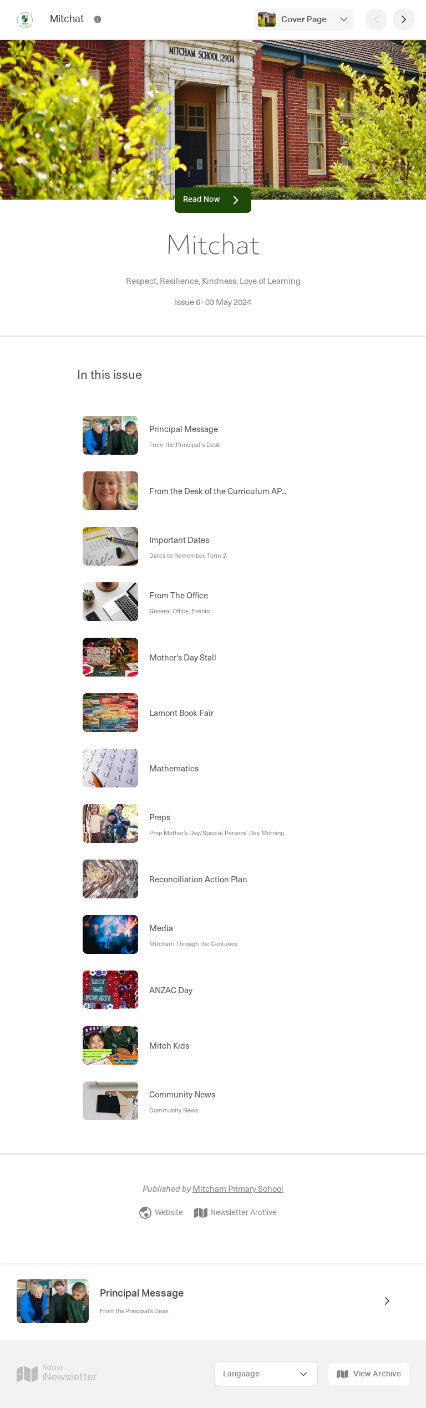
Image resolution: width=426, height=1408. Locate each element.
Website (161, 1212)
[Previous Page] (376, 19)
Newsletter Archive (235, 1212)
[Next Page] (404, 19)
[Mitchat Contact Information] (97, 19)
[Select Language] (266, 1374)
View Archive (369, 1374)
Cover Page (304, 20)
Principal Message (142, 1294)
